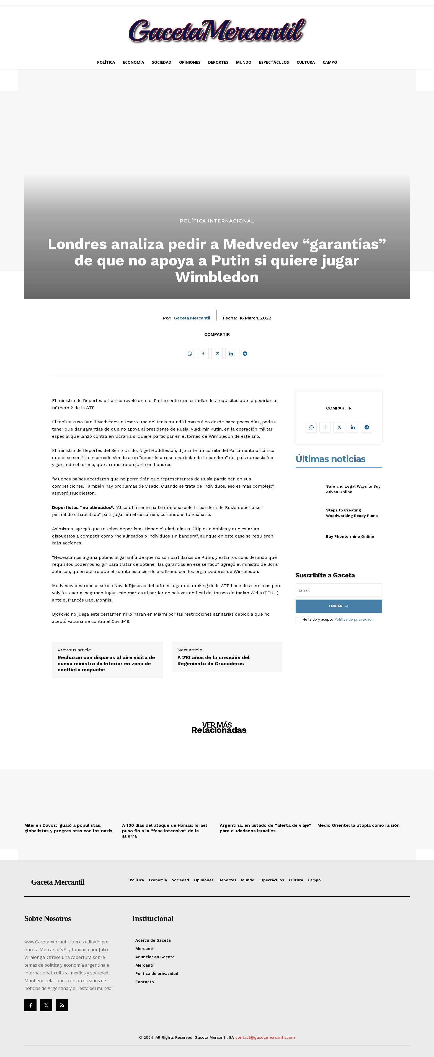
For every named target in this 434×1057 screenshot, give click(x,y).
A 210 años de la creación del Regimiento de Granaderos (213, 660)
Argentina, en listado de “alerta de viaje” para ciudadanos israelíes (265, 828)
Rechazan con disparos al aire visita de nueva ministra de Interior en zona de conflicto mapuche (106, 663)
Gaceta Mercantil (192, 318)
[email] (339, 590)
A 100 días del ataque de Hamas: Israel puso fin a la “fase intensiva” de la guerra (164, 830)
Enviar (339, 606)
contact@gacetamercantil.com (265, 1037)
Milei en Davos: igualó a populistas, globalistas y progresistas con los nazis (68, 828)
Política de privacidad (352, 619)
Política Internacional (217, 221)
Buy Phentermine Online (350, 536)
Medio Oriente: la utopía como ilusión (358, 825)
